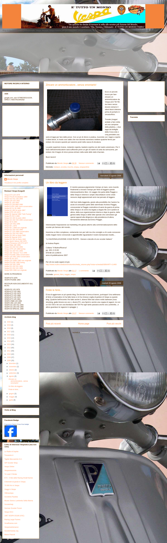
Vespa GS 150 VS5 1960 (13, 230)
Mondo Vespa (12, 179)
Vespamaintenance (11, 527)
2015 (9, 338)
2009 (9, 357)
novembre (13, 367)
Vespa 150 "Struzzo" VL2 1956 (15, 253)
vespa (76, 167)
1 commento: (84, 271)
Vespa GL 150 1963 (11, 203)
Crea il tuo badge (23, 424)
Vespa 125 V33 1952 (12, 201)
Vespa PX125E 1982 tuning (14, 262)
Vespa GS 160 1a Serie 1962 (15, 239)
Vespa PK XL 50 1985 (12, 208)
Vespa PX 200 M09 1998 (13, 205)
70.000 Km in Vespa (11, 485)
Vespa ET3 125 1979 (12, 195)
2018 (9, 328)
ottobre (12, 370)
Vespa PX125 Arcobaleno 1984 (15, 197)
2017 (9, 332)
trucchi (70, 167)
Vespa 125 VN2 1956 (12, 224)
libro (61, 274)
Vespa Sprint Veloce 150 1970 (15, 241)
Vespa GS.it (8, 512)
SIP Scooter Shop (11, 463)
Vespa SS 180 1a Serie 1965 (15, 235)
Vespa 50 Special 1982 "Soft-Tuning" (17, 214)
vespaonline (84, 167)
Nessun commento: (87, 163)
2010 (9, 354)
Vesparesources (10, 470)
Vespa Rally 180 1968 (12, 245)
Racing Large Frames (12, 520)
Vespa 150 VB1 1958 (12, 264)
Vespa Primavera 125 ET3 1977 (16, 243)
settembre (13, 373)
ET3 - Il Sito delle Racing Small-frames (18, 478)
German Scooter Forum (13, 508)
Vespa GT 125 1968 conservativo (16, 232)
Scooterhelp (8, 504)
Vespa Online (9, 467)
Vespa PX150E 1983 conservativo (16, 255)
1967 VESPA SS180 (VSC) (14, 516)
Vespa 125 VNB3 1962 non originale (17, 261)
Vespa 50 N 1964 (10, 222)
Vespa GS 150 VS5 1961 (13, 233)
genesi (56, 274)
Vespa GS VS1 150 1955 (13, 199)
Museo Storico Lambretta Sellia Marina (18, 501)
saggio (67, 274)
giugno (11, 394)
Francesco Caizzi (10, 424)
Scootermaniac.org (11, 531)
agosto (11, 376)
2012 (9, 348)
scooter (64, 167)
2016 (9, 335)
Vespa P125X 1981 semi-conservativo (18, 206)
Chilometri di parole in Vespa (15, 482)
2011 (9, 351)
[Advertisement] (43, 52)
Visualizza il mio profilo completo (16, 183)
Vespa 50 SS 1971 (11, 259)
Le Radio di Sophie (11, 452)
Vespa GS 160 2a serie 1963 (15, 218)
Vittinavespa (8, 493)
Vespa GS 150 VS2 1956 (13, 247)
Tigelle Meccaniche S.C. (13, 459)
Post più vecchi (114, 323)
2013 (9, 344)
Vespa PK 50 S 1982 (12, 216)
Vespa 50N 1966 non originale (15, 270)
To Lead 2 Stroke (10, 474)
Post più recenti (53, 323)
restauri (57, 167)
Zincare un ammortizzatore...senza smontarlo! (71, 84)
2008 (9, 360)
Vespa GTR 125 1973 (12, 212)
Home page (83, 323)
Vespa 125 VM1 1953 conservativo (17, 257)
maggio (12, 397)
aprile (11, 400)
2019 (9, 325)
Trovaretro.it (8, 455)
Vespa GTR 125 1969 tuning (14, 249)
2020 (9, 322)
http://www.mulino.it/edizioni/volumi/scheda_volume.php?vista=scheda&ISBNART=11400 (81, 264)
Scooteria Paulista (11, 497)
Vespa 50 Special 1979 (12, 237)
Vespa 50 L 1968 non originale (15, 228)
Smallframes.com (10, 523)
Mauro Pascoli (9, 535)
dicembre (12, 363)
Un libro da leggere (56, 182)
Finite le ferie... (54, 290)
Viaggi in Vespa (10, 489)
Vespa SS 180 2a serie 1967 (14, 210)
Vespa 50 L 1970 (10, 226)
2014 (9, 341)
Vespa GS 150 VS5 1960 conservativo (18, 220)
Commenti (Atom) (87, 332)
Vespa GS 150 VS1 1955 (13, 251)
